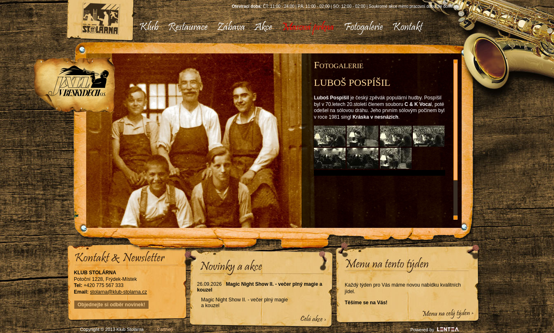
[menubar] (277, 28)
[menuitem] (148, 28)
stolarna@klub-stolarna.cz (118, 292)
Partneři (165, 329)
